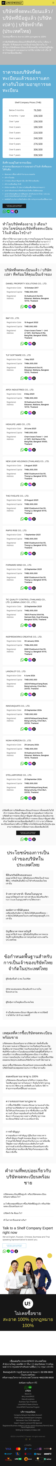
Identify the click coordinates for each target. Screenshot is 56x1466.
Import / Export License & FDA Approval (28, 1423)
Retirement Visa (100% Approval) (28, 1420)
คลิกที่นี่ (50, 1366)
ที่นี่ (35, 1382)
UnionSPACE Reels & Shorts (28, 1404)
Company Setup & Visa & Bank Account (28, 1415)
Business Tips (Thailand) (28, 1402)
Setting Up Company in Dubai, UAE (28, 1430)
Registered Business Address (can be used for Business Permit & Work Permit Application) (28, 1426)
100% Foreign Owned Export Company (28, 1418)
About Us (28, 1394)
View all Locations (28, 1399)
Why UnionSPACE (28, 1396)
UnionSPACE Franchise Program (28, 1407)
